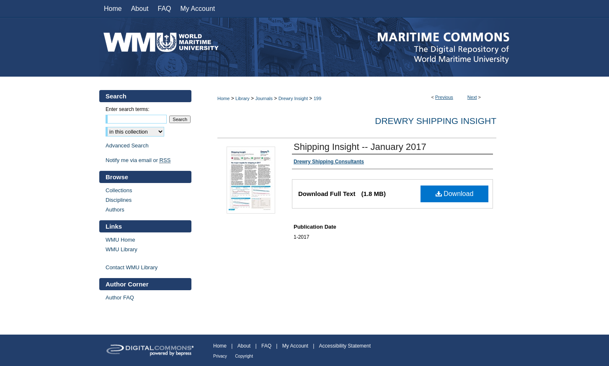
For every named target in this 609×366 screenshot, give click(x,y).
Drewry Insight (293, 98)
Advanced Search (127, 145)
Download (455, 193)
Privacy (220, 356)
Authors (115, 209)
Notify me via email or (138, 160)
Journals (264, 98)
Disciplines (119, 200)
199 (317, 98)
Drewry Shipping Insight (435, 121)
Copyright (244, 356)
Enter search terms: (128, 109)
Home (223, 98)
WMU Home (120, 240)
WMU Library (121, 249)
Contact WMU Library (131, 267)
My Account (295, 346)
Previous (444, 97)
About (243, 346)
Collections (119, 190)
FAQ (266, 346)
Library (242, 98)
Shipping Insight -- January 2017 (360, 147)
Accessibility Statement (345, 346)
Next (472, 97)
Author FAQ (120, 297)
